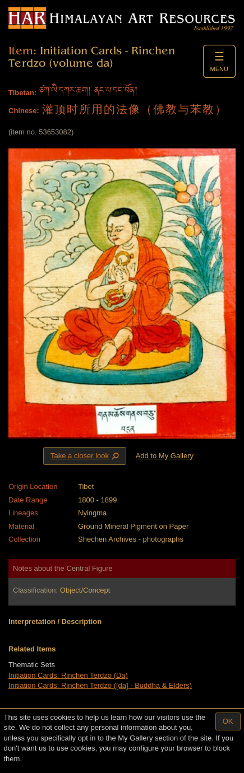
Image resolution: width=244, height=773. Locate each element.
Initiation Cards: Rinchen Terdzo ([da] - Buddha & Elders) (100, 685)
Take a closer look (85, 455)
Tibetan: (22, 93)
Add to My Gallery (165, 455)
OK (228, 721)
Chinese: (23, 110)
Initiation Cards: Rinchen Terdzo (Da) (68, 675)
